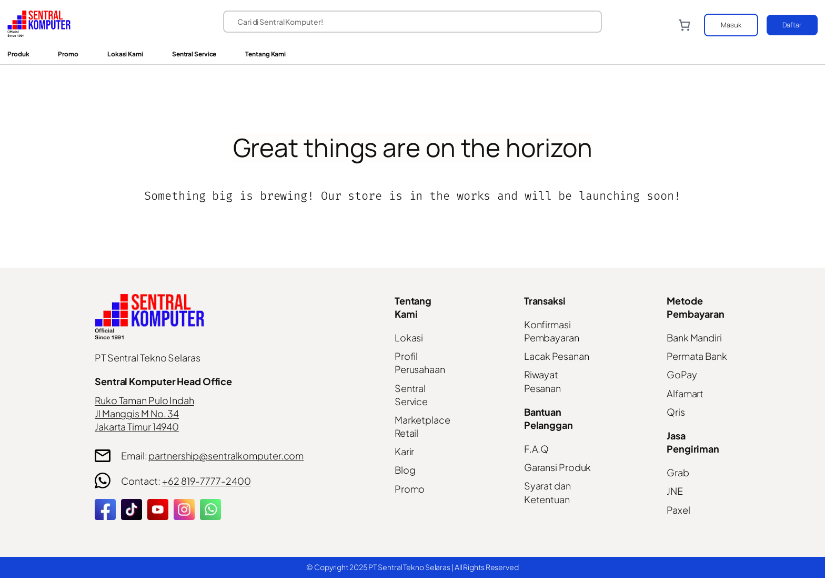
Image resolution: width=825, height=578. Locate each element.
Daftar (792, 25)
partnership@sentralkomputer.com (226, 455)
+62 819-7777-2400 (206, 481)
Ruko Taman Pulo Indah (144, 400)
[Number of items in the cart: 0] (684, 25)
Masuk (731, 25)
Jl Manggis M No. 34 (137, 413)
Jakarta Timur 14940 (137, 426)
